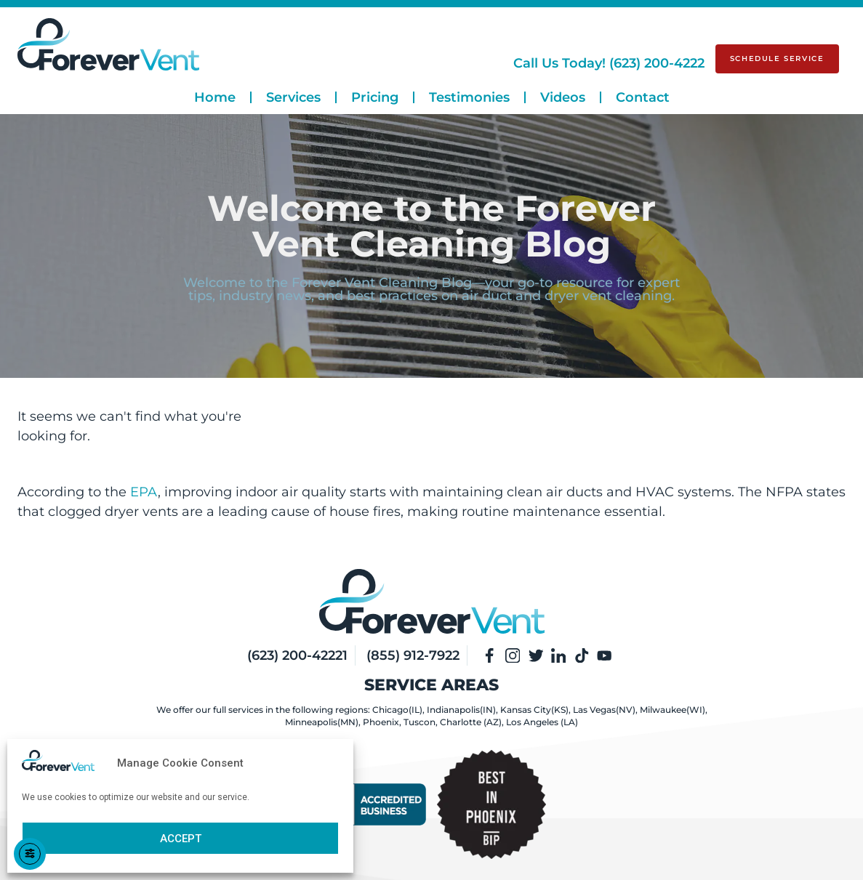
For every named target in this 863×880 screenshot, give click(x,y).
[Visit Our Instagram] (512, 655)
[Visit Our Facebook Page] (489, 655)
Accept (180, 838)
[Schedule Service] (777, 58)
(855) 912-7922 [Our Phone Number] (412, 655)
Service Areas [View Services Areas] (431, 685)
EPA (144, 492)
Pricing (374, 97)
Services (293, 97)
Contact (643, 97)
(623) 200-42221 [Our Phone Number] (296, 655)
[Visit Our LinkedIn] (559, 655)
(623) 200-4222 (609, 63)
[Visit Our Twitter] (535, 655)
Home (215, 97)
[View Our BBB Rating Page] (371, 804)
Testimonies (469, 97)
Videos (562, 97)
